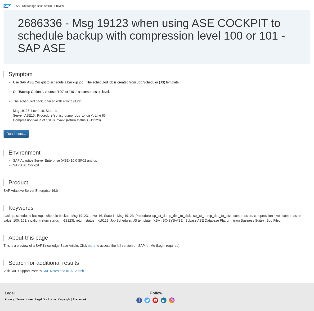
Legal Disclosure (45, 299)
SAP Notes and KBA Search (63, 271)
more (91, 245)
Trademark (79, 299)
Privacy (9, 299)
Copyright (64, 299)
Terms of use (24, 299)
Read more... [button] (16, 134)
